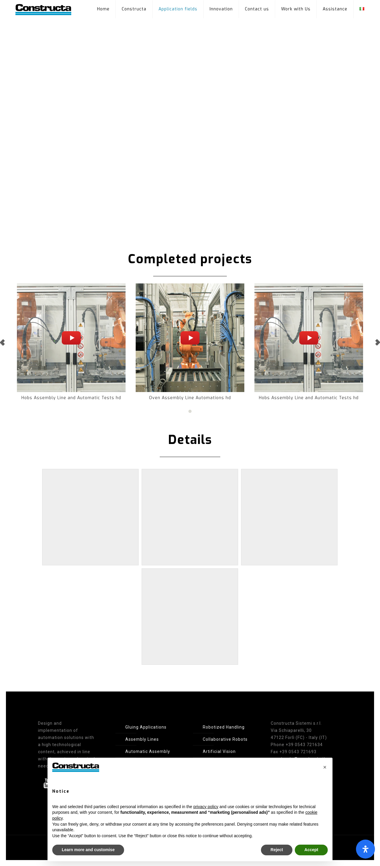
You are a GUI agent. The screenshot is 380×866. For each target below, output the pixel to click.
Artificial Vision (219, 751)
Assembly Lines (142, 739)
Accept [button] (311, 849)
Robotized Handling (224, 727)
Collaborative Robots (225, 739)
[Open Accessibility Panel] (365, 849)
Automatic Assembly (147, 751)
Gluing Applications (146, 727)
